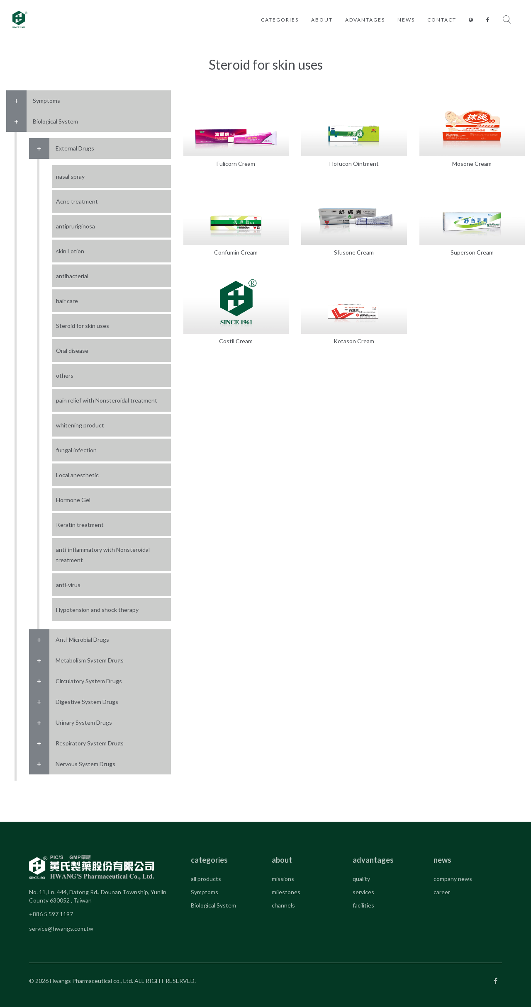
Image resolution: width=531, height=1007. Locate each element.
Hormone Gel (73, 499)
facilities (363, 905)
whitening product (80, 425)
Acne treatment (77, 201)
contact (441, 20)
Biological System (213, 905)
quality (361, 878)
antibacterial (72, 275)
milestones (286, 891)
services (363, 891)
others (64, 375)
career (442, 891)
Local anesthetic (77, 474)
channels (283, 905)
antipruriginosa (75, 226)
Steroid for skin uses (82, 325)
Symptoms (204, 891)
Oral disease (72, 350)
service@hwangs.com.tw (61, 928)
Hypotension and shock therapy (97, 609)
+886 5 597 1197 (51, 913)
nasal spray (70, 176)
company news (453, 878)
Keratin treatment (80, 524)
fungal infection (76, 450)
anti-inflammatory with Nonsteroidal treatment (103, 554)
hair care (67, 300)
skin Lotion (70, 251)
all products (206, 878)
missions (283, 878)
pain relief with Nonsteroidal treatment (106, 400)
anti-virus (68, 584)
